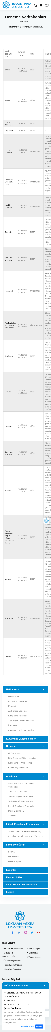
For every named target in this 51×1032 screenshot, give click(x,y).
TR (46, 4)
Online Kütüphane (9, 123)
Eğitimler (11, 870)
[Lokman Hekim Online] (46, 521)
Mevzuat (12, 706)
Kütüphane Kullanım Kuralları (21, 730)
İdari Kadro (13, 725)
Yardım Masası (35, 957)
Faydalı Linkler (14, 877)
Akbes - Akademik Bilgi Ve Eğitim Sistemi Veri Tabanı (10, 537)
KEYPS (7, 948)
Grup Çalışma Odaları (18, 767)
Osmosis (8, 232)
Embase (8, 657)
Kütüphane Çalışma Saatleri (21, 739)
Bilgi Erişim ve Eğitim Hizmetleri (22, 758)
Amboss (8, 490)
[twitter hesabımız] (32, 932)
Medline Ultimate (8, 151)
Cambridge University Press (9, 181)
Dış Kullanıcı (14, 856)
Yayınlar (12, 816)
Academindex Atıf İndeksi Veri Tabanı (10, 325)
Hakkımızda (12, 689)
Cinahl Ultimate (8, 206)
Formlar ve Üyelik (15, 844)
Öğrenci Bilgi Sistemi (12, 961)
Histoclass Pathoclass (13, 965)
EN (46, 7)
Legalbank (9, 130)
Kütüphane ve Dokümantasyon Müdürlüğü (25, 27)
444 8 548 (10, 1000)
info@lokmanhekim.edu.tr (16, 1005)
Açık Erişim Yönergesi (18, 711)
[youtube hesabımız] (38, 932)
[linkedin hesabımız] (19, 932)
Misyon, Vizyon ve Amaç (19, 701)
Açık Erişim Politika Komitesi (21, 720)
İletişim (10, 892)
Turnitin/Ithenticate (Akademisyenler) (24, 831)
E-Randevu (33, 953)
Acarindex (9, 356)
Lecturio (8, 392)
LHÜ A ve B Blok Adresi (16, 985)
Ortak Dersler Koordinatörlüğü (8, 954)
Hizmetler (11, 746)
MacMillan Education (12, 969)
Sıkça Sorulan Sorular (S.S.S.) (22, 884)
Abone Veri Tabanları (17, 791)
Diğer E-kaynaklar (16, 811)
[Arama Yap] (35, 5)
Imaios (7, 70)
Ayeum (7, 100)
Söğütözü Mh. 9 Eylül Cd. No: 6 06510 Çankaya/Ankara (22, 994)
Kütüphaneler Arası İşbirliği (20, 763)
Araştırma (11, 776)
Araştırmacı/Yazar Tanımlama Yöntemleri (21, 785)
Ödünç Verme (14, 753)
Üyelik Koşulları (15, 861)
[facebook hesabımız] (13, 932)
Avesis (31, 948)
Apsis (38, 948)
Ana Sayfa (24, 21)
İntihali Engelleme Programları (21, 806)
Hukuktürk (9, 291)
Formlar (11, 852)
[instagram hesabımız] (25, 932)
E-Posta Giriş (17, 948)
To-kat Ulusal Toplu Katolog (20, 801)
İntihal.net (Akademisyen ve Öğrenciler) (26, 836)
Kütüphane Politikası (17, 716)
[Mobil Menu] (41, 5)
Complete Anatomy (9, 259)
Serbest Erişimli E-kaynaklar (20, 796)
